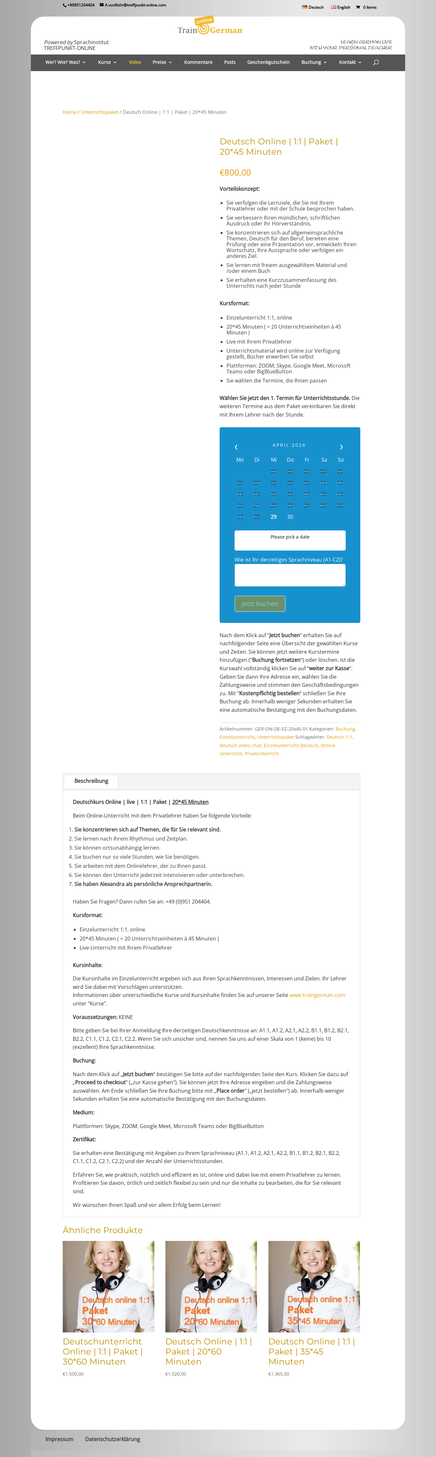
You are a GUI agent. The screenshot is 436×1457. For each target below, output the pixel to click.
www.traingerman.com (317, 995)
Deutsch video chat (240, 745)
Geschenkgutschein (268, 62)
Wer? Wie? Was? (62, 62)
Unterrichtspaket (99, 112)
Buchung (311, 62)
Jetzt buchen (260, 603)
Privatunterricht (262, 753)
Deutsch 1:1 (339, 737)
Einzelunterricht (237, 737)
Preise (159, 62)
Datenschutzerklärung (112, 1439)
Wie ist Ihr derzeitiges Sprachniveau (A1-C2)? (289, 559)
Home (69, 112)
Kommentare (198, 62)
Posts (230, 62)
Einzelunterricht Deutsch (291, 745)
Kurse (104, 62)
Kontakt (347, 62)
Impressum (59, 1439)
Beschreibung (91, 780)
